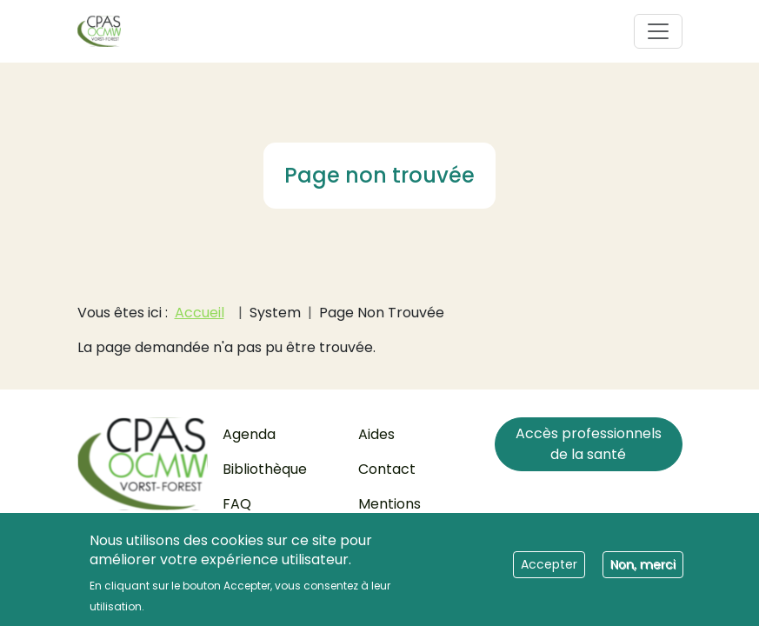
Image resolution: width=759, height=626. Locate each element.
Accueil (199, 313)
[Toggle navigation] (658, 31)
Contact (387, 469)
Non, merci (643, 569)
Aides (376, 434)
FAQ (237, 504)
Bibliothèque (265, 469)
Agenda (249, 434)
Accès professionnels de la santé (589, 443)
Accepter (549, 569)
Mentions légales (389, 514)
